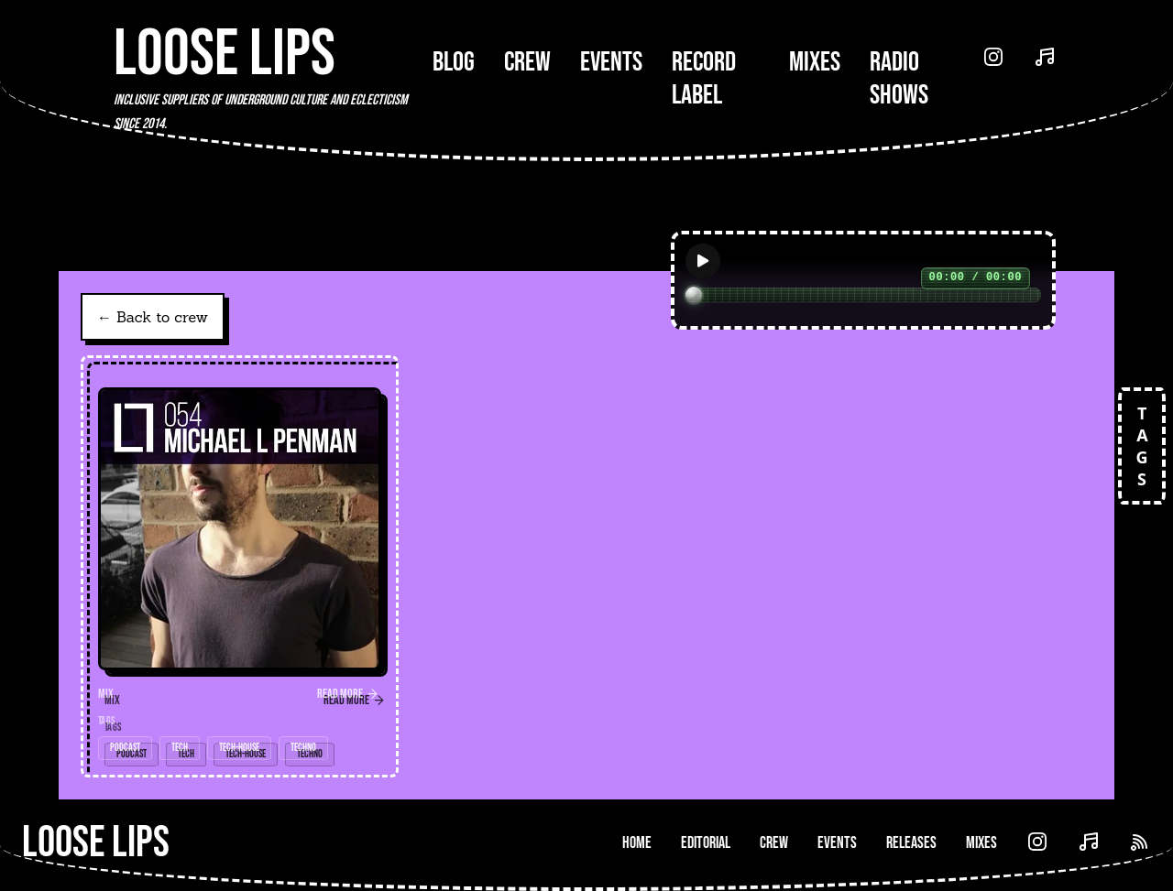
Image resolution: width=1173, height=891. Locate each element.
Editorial (705, 843)
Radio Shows (899, 79)
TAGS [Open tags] (1142, 446)
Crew (527, 62)
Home (637, 843)
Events (611, 62)
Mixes (814, 62)
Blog (454, 62)
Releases (911, 843)
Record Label (704, 79)
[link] (240, 566)
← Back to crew (152, 317)
